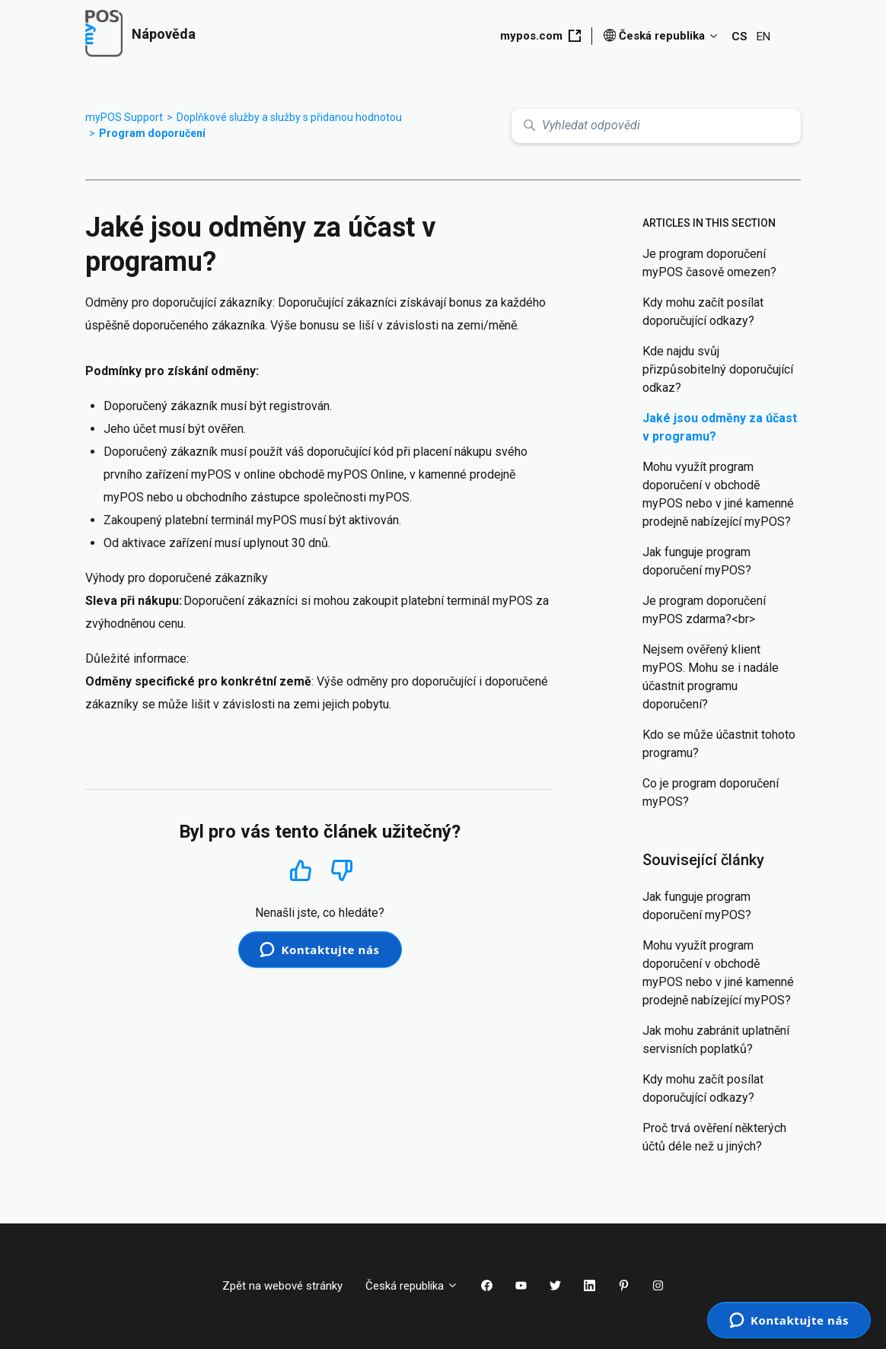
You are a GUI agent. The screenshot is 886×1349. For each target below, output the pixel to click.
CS (739, 36)
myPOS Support (124, 117)
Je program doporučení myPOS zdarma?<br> (704, 609)
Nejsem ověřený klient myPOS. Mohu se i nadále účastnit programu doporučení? (710, 676)
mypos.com (540, 36)
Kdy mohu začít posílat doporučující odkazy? (702, 311)
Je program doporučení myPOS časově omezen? (709, 263)
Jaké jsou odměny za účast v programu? (719, 427)
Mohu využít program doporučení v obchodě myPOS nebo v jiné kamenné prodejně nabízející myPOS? (718, 494)
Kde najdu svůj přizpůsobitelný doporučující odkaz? (717, 369)
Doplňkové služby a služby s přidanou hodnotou (289, 117)
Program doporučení (152, 133)
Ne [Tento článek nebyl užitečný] (341, 871)
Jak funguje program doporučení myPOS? (696, 561)
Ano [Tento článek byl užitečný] (300, 870)
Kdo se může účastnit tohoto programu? (718, 743)
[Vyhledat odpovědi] (656, 126)
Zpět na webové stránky (282, 1286)
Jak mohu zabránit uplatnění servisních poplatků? (715, 1039)
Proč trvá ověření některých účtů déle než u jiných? (714, 1137)
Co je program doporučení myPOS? (710, 792)
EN (763, 36)
